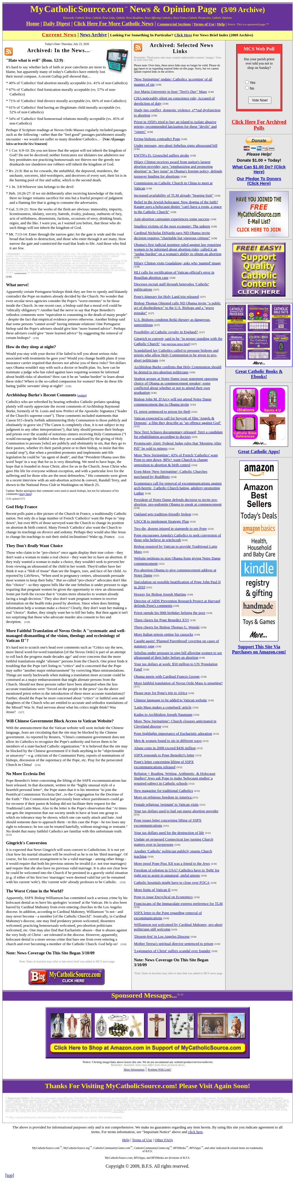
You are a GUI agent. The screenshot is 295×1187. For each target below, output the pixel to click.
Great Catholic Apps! (259, 451)
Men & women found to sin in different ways (168, 740)
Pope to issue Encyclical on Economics (163, 897)
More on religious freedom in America (163, 797)
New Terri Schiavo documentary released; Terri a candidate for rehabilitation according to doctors (178, 434)
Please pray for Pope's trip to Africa (160, 693)
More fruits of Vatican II (152, 890)
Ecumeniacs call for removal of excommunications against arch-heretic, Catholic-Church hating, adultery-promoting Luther (178, 488)
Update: (10, 490)
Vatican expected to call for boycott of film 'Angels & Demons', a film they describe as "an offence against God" (177, 420)
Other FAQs (164, 1140)
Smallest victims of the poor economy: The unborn (172, 226)
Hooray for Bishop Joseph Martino (160, 594)
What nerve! (17, 284)
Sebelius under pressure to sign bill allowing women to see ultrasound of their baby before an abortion (178, 655)
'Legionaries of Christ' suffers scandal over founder (172, 951)
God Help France (21, 506)
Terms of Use (142, 1140)
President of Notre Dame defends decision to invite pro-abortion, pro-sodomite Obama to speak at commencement (178, 502)
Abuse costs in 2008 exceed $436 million (165, 748)
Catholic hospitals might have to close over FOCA (172, 882)
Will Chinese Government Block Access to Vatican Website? (60, 721)
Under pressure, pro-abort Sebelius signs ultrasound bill (176, 145)
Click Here (183, 35)
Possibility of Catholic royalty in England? (166, 332)
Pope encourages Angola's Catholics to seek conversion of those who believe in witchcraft (177, 537)
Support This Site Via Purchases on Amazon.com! (259, 649)
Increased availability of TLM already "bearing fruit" (173, 195)
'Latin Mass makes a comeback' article (163, 707)
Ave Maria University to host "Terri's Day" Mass (170, 91)
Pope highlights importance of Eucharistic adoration (173, 733)
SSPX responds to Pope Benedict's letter (164, 755)
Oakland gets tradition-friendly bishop (162, 514)
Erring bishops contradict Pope (157, 139)
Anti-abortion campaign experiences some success (171, 219)
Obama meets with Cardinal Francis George (167, 676)
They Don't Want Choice (34, 545)
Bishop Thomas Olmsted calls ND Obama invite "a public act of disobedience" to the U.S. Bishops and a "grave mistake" (177, 308)
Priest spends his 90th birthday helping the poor (169, 613)
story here (25, 493)
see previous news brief (175, 344)
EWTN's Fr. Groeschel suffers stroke (161, 155)
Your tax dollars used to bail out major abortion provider (176, 811)
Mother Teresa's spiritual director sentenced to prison (173, 943)
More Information (134, 1069)
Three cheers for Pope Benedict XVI (161, 620)
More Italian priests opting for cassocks (163, 634)
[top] (9, 1175)
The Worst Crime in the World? (34, 891)
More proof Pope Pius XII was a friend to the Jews (172, 863)
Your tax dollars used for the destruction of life (169, 832)
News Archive (93, 34)
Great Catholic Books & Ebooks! (259, 374)
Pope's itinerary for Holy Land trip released (166, 296)
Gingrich (14, 843)
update (82, 395)
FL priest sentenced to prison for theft (162, 411)
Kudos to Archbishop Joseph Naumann (163, 714)
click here (195, 1132)
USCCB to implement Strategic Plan (161, 521)
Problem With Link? (159, 1069)
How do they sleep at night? (31, 346)
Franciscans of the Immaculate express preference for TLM (178, 903)
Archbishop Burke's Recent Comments (41, 395)
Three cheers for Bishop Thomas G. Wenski (167, 627)
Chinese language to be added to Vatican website (170, 700)
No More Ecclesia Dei (25, 773)
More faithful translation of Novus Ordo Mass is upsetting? (178, 683)
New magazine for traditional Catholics (163, 790)
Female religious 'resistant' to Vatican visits (166, 804)
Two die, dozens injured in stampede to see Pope (170, 528)
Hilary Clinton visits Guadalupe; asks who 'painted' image (177, 263)
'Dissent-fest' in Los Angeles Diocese (162, 936)
